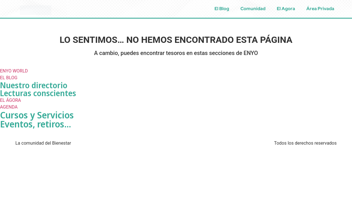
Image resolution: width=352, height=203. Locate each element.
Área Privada (320, 9)
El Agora (286, 9)
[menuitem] (345, 8)
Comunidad (252, 9)
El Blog (221, 9)
